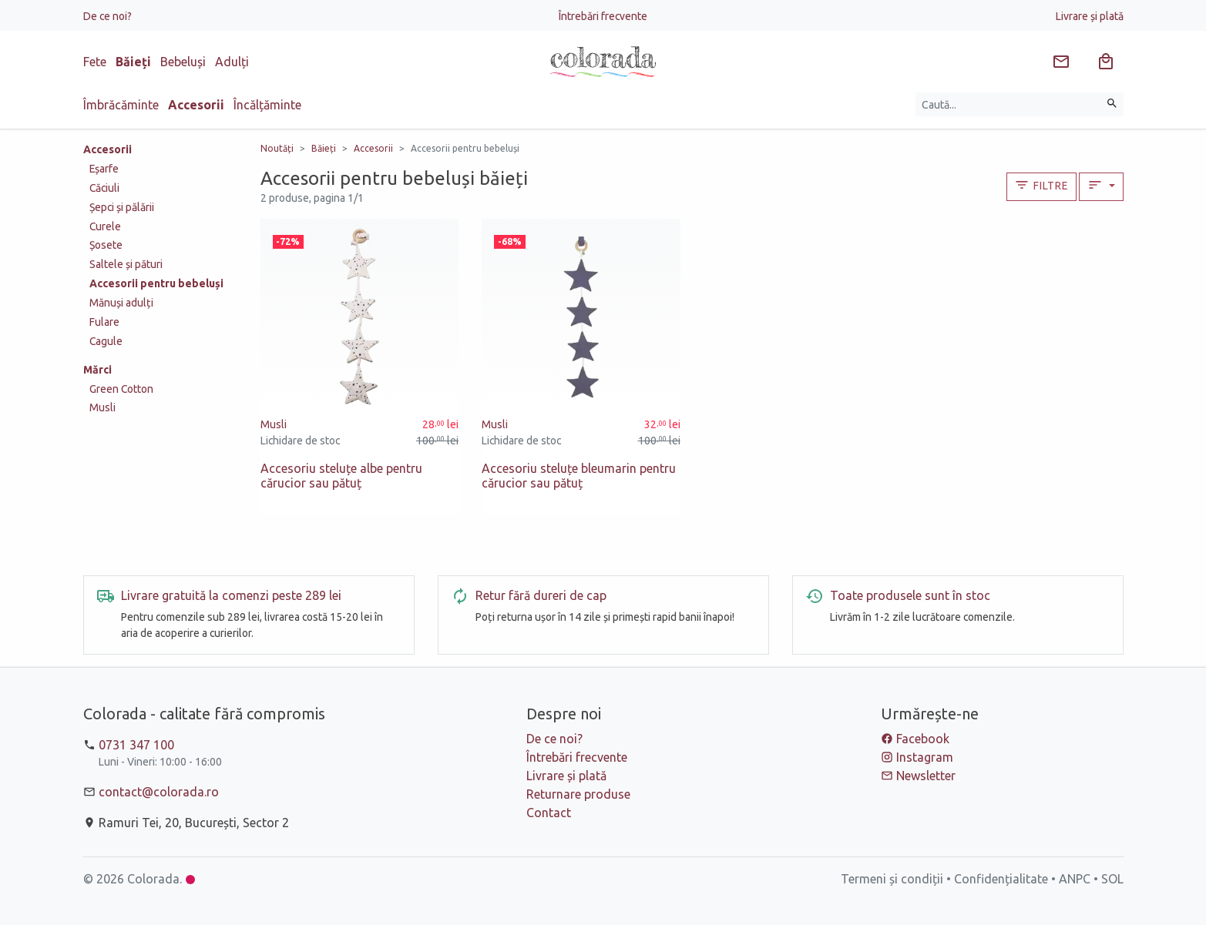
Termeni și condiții (892, 879)
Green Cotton (121, 389)
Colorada (153, 879)
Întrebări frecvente (603, 16)
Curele (105, 226)
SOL (1112, 879)
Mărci (97, 370)
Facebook (922, 739)
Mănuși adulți (121, 303)
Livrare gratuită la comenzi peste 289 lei (231, 595)
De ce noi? (107, 16)
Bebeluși (183, 62)
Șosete (106, 245)
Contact (548, 812)
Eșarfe (104, 169)
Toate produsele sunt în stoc (910, 595)
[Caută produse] (1008, 104)
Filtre (1041, 185)
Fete (94, 62)
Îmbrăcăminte (121, 105)
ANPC (1074, 879)
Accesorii (196, 105)
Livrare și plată (1090, 16)
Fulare (104, 322)
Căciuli (104, 188)
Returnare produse (578, 794)
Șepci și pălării (121, 207)
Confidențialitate (1001, 879)
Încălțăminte (267, 105)
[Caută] (1112, 104)
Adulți (232, 62)
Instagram (924, 757)
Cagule (106, 341)
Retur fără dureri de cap (540, 595)
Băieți (133, 62)
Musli (102, 407)
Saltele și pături (126, 264)
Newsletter (926, 776)
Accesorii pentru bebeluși (156, 283)
